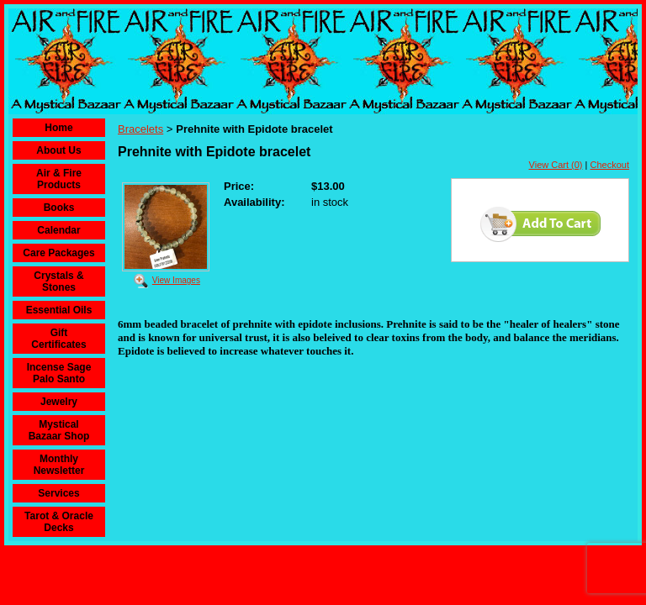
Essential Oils (59, 310)
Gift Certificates (58, 338)
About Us (58, 150)
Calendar (58, 230)
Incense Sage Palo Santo (59, 373)
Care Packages (58, 253)
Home (58, 128)
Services (58, 493)
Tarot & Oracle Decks (58, 522)
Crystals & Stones (58, 281)
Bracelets (140, 129)
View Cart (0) (556, 165)
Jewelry (58, 402)
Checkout (609, 165)
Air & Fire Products (59, 179)
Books (59, 207)
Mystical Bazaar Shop (59, 430)
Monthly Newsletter (59, 464)
